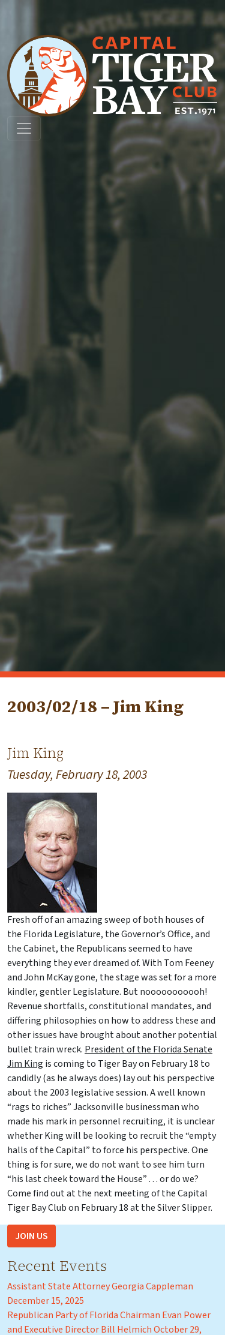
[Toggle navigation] (24, 128)
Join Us (31, 1236)
